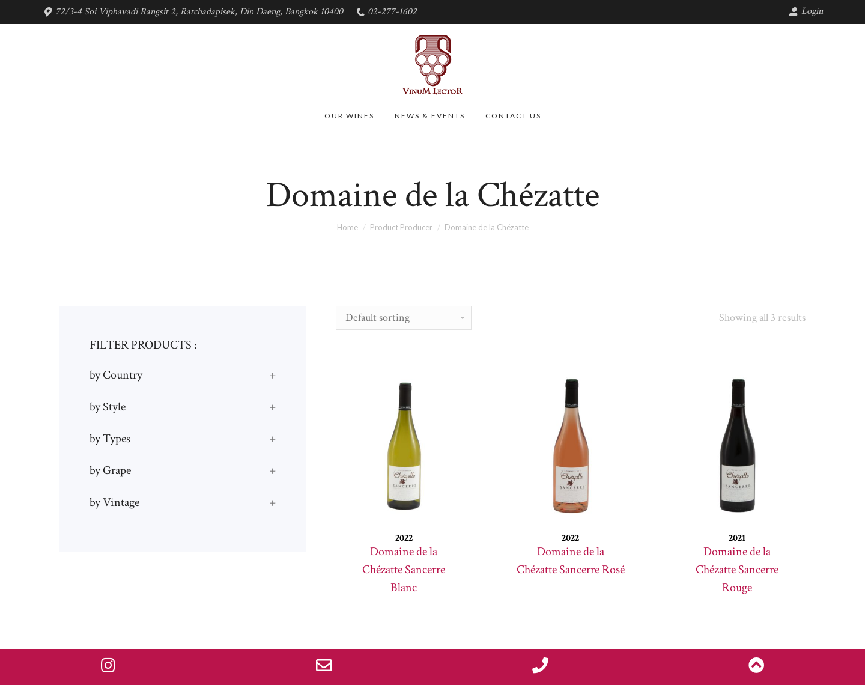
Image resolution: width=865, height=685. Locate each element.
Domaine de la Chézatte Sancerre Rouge (737, 569)
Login (805, 11)
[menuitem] (349, 116)
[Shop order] (404, 318)
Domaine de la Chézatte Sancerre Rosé (571, 560)
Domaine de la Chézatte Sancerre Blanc (403, 569)
